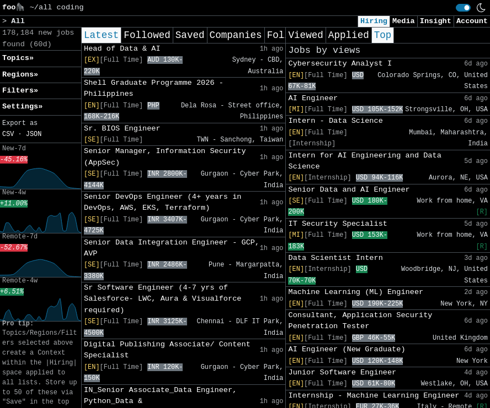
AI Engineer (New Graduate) (346, 349)
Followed (147, 35)
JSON (34, 134)
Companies (236, 35)
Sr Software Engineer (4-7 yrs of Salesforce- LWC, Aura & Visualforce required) (163, 299)
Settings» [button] (22, 106)
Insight (435, 21)
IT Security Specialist (337, 224)
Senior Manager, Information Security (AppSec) (165, 156)
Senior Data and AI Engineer (348, 190)
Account (472, 21)
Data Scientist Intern (335, 258)
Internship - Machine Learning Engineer (373, 395)
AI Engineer (313, 98)
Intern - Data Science (335, 121)
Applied (348, 35)
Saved (190, 35)
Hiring (373, 21)
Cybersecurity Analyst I (340, 63)
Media (403, 21)
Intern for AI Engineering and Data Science (364, 161)
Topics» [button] (18, 58)
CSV (8, 134)
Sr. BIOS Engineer (122, 128)
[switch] (463, 8)
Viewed (305, 35)
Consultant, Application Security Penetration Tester (360, 320)
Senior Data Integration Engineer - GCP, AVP (171, 248)
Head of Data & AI (122, 49)
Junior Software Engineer (342, 372)
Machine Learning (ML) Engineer (355, 292)
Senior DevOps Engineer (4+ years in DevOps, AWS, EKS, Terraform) (163, 202)
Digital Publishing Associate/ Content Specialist (167, 350)
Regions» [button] (20, 74)
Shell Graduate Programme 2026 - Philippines (153, 88)
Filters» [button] (20, 90)
